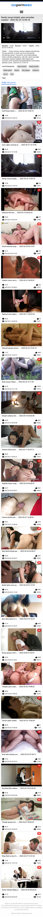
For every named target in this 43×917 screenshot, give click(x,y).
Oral (12, 74)
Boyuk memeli (34, 66)
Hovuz (6, 74)
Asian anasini (22, 66)
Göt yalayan (26, 70)
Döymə (17, 70)
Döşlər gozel (8, 70)
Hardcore (36, 70)
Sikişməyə (14, 913)
